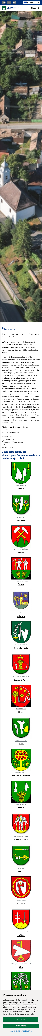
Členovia (5, 337)
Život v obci (14, 334)
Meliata (13, 337)
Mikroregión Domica (29, 334)
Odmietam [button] (21, 1025)
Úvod (5, 334)
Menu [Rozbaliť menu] (35, 8)
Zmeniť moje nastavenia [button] (21, 1031)
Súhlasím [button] (21, 1019)
